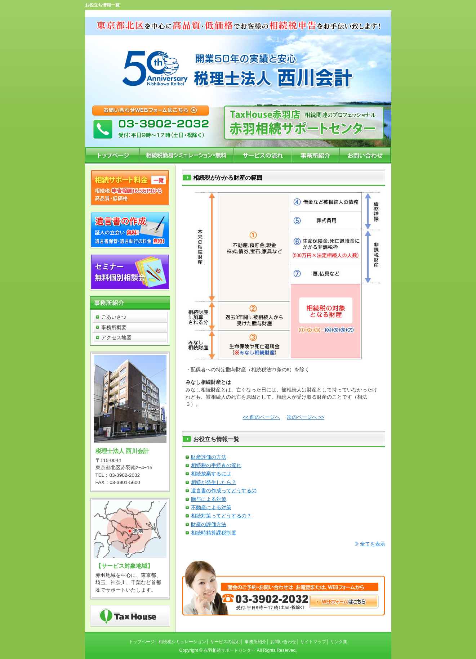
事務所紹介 (255, 641)
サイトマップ (313, 641)
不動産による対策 (211, 507)
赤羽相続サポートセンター (229, 650)
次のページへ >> (305, 417)
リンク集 (338, 641)
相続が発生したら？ (213, 482)
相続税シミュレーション (182, 641)
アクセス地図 (116, 337)
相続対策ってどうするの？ (221, 516)
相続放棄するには (211, 473)
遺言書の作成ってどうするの (224, 490)
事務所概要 (113, 327)
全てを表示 (372, 544)
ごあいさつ (113, 317)
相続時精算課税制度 (213, 532)
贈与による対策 (208, 499)
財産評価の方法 (208, 457)
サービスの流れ (225, 641)
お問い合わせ (283, 641)
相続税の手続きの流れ (216, 465)
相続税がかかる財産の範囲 (227, 177)
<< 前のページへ (261, 417)
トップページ (142, 641)
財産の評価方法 (208, 524)
